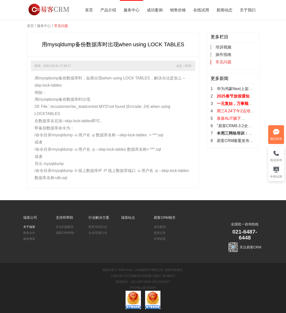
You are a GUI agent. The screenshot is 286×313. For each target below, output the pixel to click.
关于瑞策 (29, 227)
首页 (89, 10)
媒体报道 (29, 239)
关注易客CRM (250, 247)
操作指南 (223, 54)
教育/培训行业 (97, 227)
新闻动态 (224, 10)
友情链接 (160, 239)
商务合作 (29, 233)
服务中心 (131, 10)
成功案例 (155, 10)
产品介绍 (108, 10)
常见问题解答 (65, 227)
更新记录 (160, 233)
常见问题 (61, 26)
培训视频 (223, 47)
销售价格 (178, 10)
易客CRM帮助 (65, 233)
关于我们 (248, 10)
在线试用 (201, 10)
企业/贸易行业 (97, 233)
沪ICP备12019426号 (143, 287)
